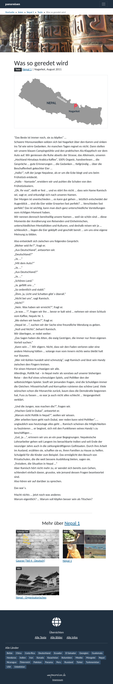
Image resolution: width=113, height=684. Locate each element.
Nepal (101, 657)
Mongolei (90, 657)
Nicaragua (11, 662)
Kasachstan (52, 657)
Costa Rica (30, 653)
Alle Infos (72, 637)
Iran (31, 657)
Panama (49, 662)
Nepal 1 (30, 12)
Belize (9, 653)
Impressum (57, 679)
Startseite (9, 12)
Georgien (84, 653)
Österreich (25, 662)
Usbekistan (19, 666)
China (18, 653)
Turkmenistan (92, 662)
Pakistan (37, 662)
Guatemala (97, 653)
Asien (20, 12)
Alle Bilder (56, 637)
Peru (58, 662)
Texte (40, 12)
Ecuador (58, 653)
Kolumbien (67, 657)
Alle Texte (40, 637)
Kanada (40, 657)
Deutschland (44, 653)
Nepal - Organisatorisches (31, 597)
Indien (23, 657)
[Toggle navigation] (103, 4)
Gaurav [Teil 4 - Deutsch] (30, 560)
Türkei (79, 662)
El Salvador (70, 653)
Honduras (11, 657)
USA (9, 666)
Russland (69, 662)
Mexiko (79, 657)
